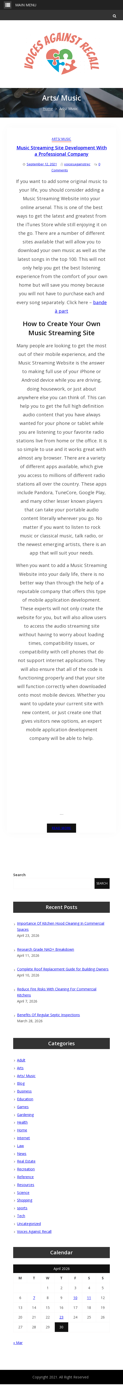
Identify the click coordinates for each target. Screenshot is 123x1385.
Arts (20, 1068)
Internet (23, 1138)
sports (22, 1208)
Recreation (26, 1169)
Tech (21, 1216)
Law (20, 1146)
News (21, 1154)
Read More (61, 829)
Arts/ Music (61, 139)
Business (24, 1091)
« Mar (18, 1343)
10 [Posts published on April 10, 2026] (75, 1298)
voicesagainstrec (77, 165)
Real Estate (26, 1162)
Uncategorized (29, 1224)
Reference (25, 1177)
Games (23, 1107)
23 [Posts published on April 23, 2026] (61, 1317)
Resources (25, 1185)
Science (23, 1193)
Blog (21, 1084)
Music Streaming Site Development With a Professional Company (61, 151)
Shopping (24, 1200)
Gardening (25, 1115)
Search (19, 875)
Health (22, 1123)
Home (22, 1130)
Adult (21, 1060)
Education (25, 1099)
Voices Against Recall (34, 1232)
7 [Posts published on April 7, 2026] (34, 1298)
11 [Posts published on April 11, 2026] (89, 1298)
